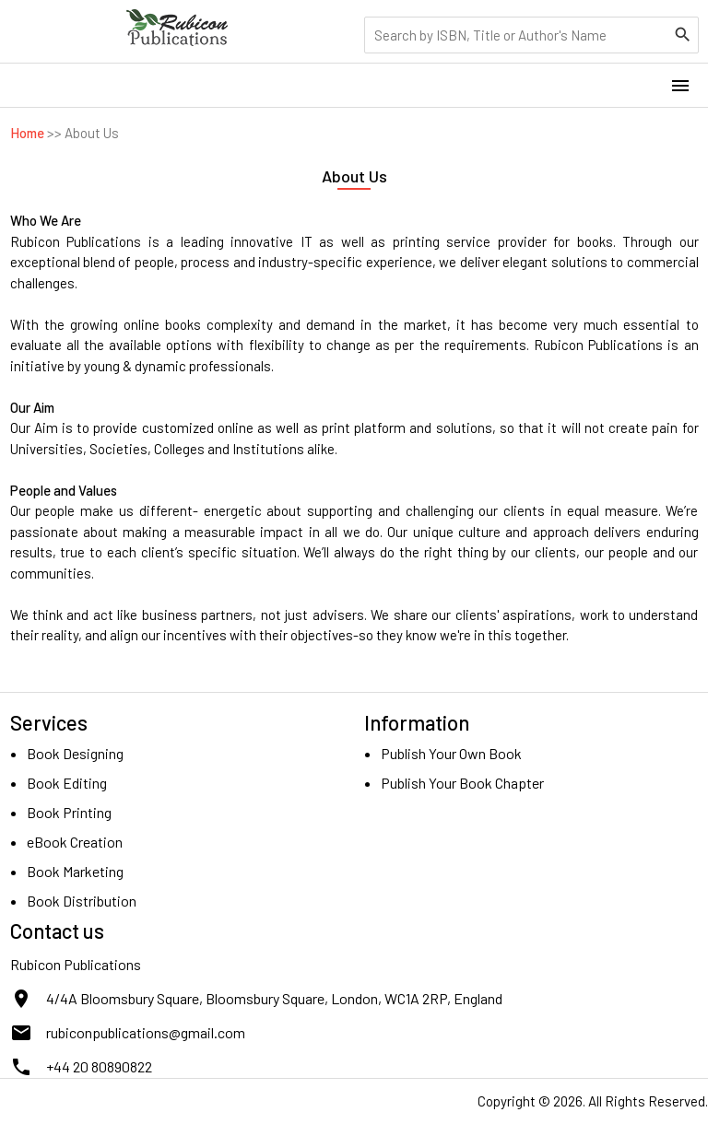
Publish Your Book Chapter (462, 782)
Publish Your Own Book (451, 753)
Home (27, 132)
